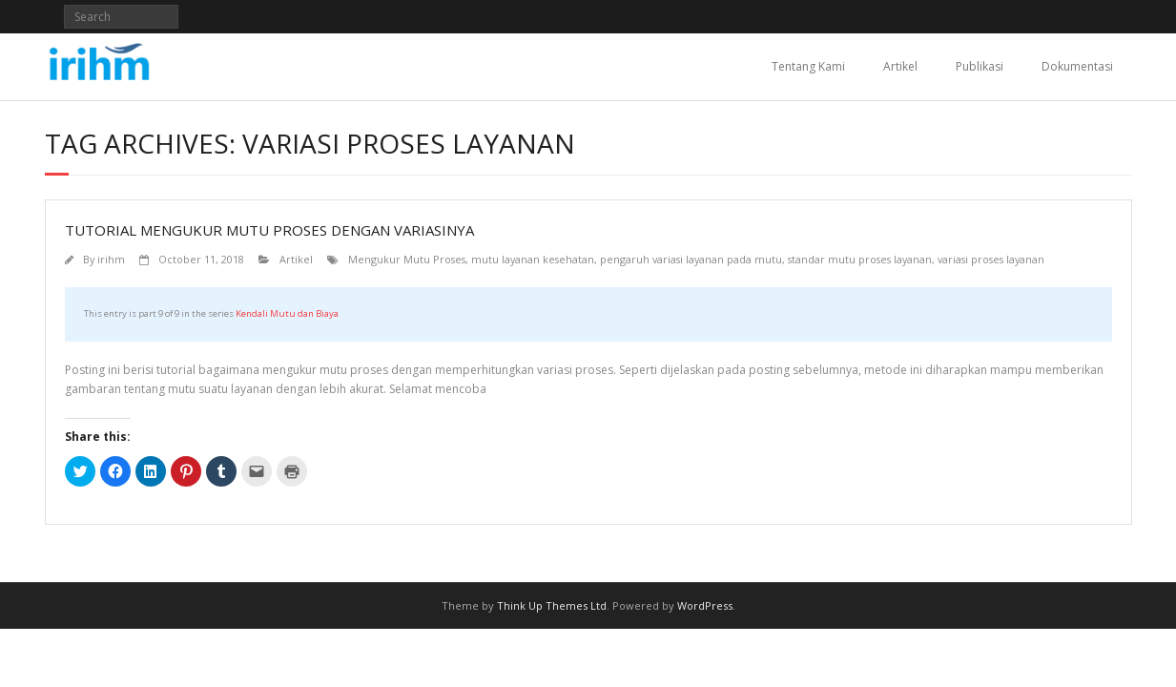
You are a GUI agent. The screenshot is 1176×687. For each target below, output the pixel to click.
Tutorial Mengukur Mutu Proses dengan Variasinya (269, 229)
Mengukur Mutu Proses (406, 259)
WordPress (704, 605)
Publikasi (979, 66)
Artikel (900, 66)
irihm (111, 259)
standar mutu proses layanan (860, 259)
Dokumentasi (1077, 66)
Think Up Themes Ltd (552, 605)
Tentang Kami (808, 66)
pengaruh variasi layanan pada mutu (691, 259)
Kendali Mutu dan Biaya (287, 313)
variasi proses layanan (991, 259)
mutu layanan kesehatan (532, 259)
